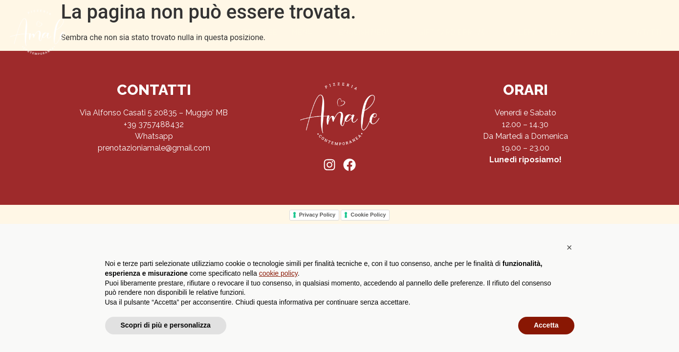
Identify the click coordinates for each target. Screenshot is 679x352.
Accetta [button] (546, 325)
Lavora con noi (581, 32)
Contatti (644, 32)
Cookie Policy (368, 215)
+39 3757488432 (154, 124)
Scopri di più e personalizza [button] (166, 325)
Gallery (520, 32)
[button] (569, 247)
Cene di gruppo (183, 32)
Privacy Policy (317, 215)
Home (128, 32)
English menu (369, 32)
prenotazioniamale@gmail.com (154, 148)
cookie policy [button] (278, 273)
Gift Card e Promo (454, 32)
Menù (306, 32)
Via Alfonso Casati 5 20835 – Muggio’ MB (154, 112)
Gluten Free (252, 32)
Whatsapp (154, 136)
